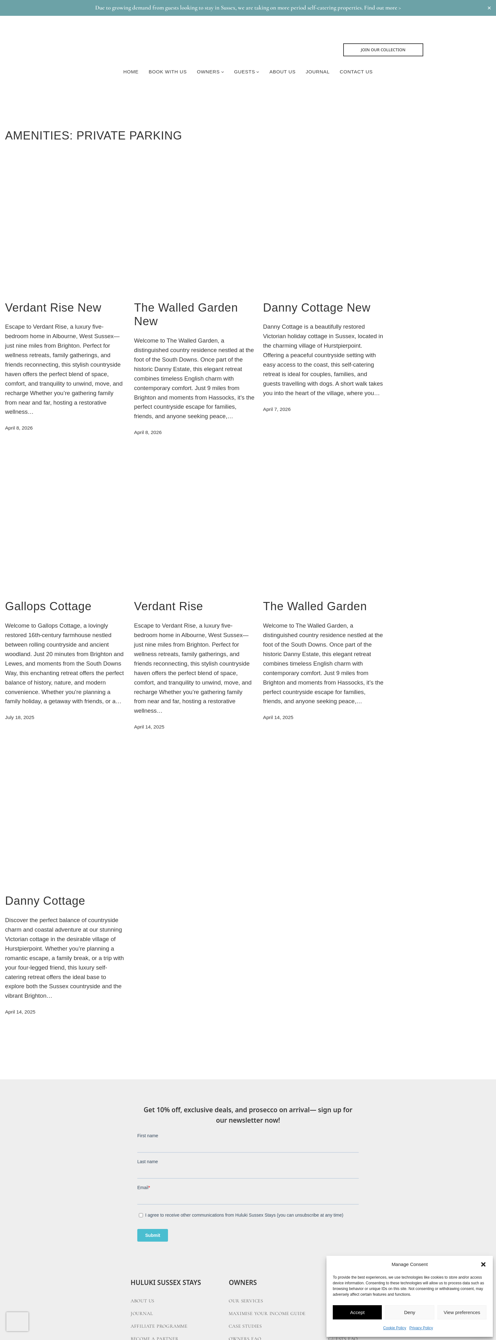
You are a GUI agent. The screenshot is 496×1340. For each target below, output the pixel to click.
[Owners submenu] (222, 71)
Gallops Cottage (48, 606)
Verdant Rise (168, 606)
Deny (409, 1312)
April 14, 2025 (149, 726)
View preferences (462, 1312)
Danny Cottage (45, 900)
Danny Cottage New (317, 307)
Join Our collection (383, 50)
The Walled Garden (315, 606)
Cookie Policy (394, 1328)
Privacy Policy (421, 1328)
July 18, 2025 (19, 717)
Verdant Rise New (53, 307)
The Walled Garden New (186, 314)
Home (131, 71)
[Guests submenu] (257, 71)
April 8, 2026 (19, 428)
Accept (357, 1312)
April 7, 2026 (277, 409)
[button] (483, 1264)
